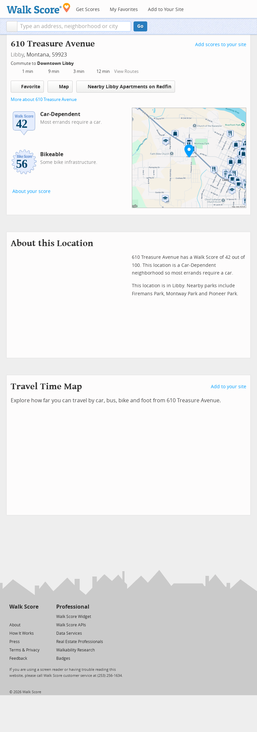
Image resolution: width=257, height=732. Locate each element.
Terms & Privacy (24, 650)
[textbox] (74, 26)
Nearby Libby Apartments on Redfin (125, 86)
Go (140, 26)
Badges (63, 658)
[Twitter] (13, 616)
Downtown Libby (56, 63)
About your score (31, 191)
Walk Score (23, 607)
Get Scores (88, 9)
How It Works (21, 633)
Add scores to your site (220, 44)
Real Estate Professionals (79, 641)
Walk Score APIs (71, 625)
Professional (72, 607)
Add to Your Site (166, 9)
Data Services (69, 633)
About (14, 625)
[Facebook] (23, 616)
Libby (17, 54)
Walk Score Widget (73, 616)
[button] (11, 26)
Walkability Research (75, 650)
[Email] (34, 616)
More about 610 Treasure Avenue (44, 99)
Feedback (18, 658)
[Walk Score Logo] (39, 8)
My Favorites (124, 9)
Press (14, 641)
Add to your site (228, 387)
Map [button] (60, 87)
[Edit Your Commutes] (78, 62)
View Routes (126, 71)
